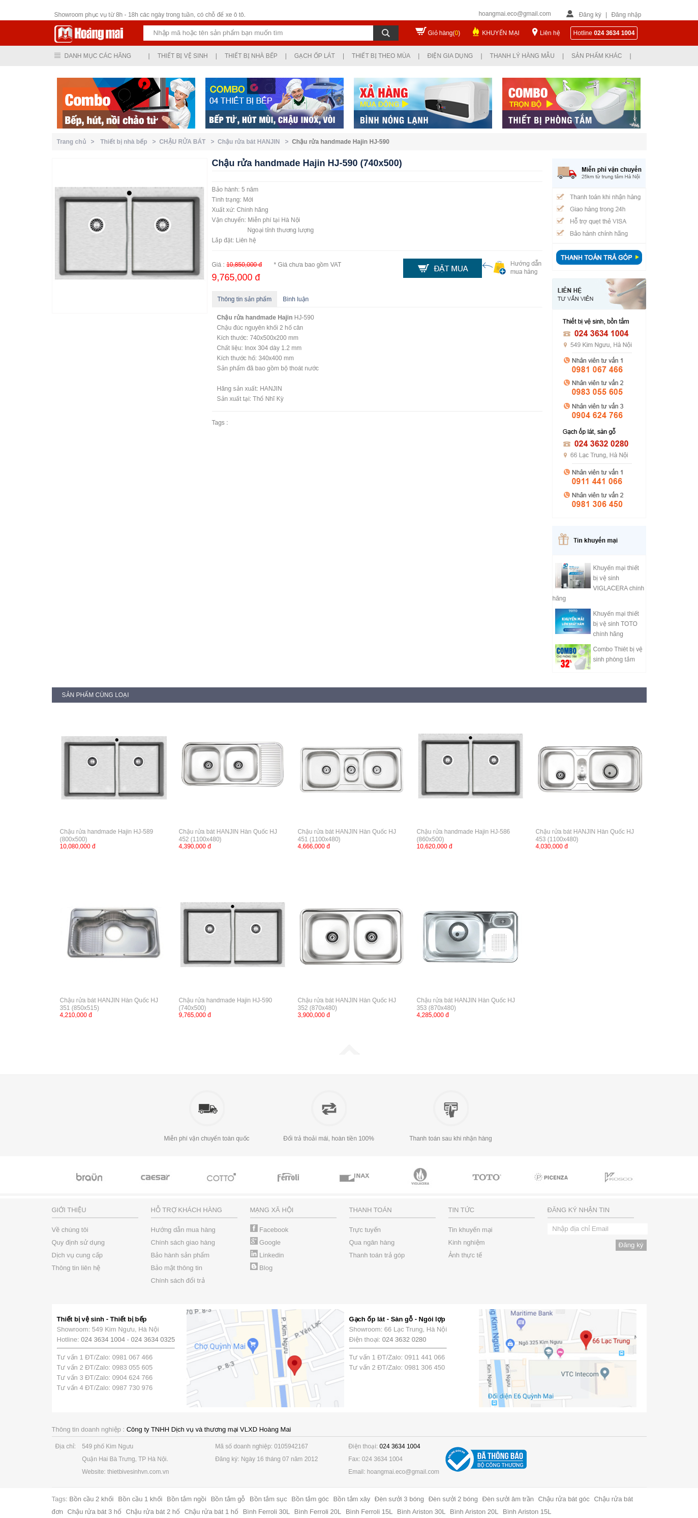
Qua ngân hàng (372, 1242)
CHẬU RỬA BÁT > (188, 141)
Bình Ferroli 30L (266, 1511)
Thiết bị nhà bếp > (129, 141)
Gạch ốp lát (314, 55)
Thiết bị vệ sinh (183, 55)
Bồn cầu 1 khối (140, 1499)
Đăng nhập (626, 14)
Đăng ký (590, 14)
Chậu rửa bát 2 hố (153, 1511)
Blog (261, 1268)
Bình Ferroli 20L (318, 1511)
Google (265, 1242)
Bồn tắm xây (351, 1499)
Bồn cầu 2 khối (91, 1499)
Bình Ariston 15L (527, 1511)
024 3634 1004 (103, 1339)
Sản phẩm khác (596, 55)
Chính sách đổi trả (178, 1280)
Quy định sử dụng (78, 1242)
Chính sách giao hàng (183, 1242)
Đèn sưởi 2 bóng (453, 1499)
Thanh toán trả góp (377, 1255)
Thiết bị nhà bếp (251, 55)
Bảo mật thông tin (176, 1268)
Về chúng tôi (70, 1230)
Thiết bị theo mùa (381, 55)
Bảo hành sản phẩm (180, 1255)
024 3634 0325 (153, 1339)
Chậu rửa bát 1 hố (211, 1511)
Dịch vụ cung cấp (77, 1255)
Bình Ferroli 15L (369, 1511)
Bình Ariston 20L (474, 1511)
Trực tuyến (365, 1230)
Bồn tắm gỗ (228, 1499)
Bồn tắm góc (310, 1499)
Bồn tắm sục (268, 1499)
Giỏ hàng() (444, 33)
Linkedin (267, 1255)
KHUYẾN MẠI (501, 33)
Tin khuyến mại (470, 1230)
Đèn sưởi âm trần (508, 1499)
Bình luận (296, 299)
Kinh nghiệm (466, 1242)
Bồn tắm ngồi (186, 1499)
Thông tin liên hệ (76, 1268)
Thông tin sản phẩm (245, 299)
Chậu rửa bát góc (564, 1499)
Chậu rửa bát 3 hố (95, 1511)
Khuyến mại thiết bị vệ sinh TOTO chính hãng (616, 624)
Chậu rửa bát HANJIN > (255, 141)
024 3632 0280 (404, 1339)
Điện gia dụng (450, 55)
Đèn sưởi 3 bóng (399, 1499)
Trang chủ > (77, 141)
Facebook (269, 1230)
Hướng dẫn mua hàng (183, 1230)
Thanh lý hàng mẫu (522, 55)
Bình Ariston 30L (421, 1511)
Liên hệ (550, 33)
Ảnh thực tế (465, 1255)
